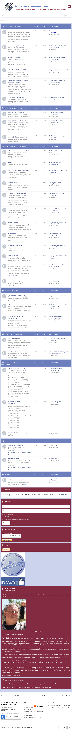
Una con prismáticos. (55, 233)
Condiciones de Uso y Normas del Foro (60, 708)
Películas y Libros (13, 352)
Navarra (19, 393)
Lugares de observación (15, 280)
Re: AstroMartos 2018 (55, 401)
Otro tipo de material (15, 459)
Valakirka (53, 122)
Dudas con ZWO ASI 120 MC (56, 193)
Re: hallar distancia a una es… (57, 112)
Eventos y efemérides (15, 245)
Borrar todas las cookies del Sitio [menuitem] (54, 695)
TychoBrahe (63, 494)
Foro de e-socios (13, 432)
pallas (53, 195)
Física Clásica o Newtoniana (16, 113)
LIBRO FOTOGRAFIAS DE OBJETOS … (59, 352)
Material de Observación (16, 445)
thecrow (53, 32)
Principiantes (12, 31)
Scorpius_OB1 (55, 224)
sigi (52, 184)
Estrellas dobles (13, 222)
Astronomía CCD (13, 255)
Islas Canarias (24, 391)
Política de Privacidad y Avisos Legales (60, 705)
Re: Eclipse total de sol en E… (57, 245)
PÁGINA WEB (8, 474)
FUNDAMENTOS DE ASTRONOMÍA (13, 26)
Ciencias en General (14, 338)
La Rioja (12, 393)
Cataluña (12, 386)
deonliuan (54, 403)
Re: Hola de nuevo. (54, 31)
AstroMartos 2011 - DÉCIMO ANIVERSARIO (21, 415)
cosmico (53, 137)
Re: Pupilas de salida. (55, 162)
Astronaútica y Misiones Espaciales (19, 46)
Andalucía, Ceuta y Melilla (22, 381)
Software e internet (14, 305)
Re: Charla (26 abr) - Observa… (57, 151)
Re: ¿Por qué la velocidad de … (57, 120)
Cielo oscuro (11, 265)
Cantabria (19, 383)
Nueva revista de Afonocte (56, 316)
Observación (12, 233)
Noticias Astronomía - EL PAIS (34, 717)
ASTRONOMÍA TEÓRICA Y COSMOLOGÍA (15, 108)
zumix (52, 172)
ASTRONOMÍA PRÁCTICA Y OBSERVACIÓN (15, 146)
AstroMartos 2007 (14, 422)
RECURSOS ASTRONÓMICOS (12, 290)
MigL (52, 99)
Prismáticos (11, 162)
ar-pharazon (54, 47)
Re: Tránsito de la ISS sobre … (57, 57)
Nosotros (53, 59)
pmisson (53, 247)
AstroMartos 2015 (20, 410)
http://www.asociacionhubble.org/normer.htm (19, 468)
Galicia (21, 389)
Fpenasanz (54, 282)
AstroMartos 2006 (14, 424)
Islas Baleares (13, 391)
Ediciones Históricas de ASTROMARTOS (15, 402)
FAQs (51, 710)
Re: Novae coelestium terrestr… (58, 97)
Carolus (53, 71)
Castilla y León (14, 384)
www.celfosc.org (12, 275)
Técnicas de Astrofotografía (17, 194)
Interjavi (53, 481)
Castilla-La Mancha (25, 384)
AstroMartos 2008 (14, 420)
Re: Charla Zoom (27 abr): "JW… (57, 46)
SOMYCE (28, 709)
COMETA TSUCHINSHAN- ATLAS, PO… (60, 69)
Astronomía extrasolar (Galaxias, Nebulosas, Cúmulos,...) (18, 81)
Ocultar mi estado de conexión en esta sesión (15, 519)
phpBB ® (10, 727)
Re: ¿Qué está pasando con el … (58, 479)
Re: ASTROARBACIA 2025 (56, 368)
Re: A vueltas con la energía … (57, 136)
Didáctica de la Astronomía (16, 295)
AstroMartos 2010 (15, 417)
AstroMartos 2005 (14, 426)
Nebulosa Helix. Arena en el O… (58, 209)
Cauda (53, 340)
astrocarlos (54, 370)
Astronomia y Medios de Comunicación (15, 317)
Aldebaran (54, 458)
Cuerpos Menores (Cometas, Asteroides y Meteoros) (17, 70)
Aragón (12, 383)
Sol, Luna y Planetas (14, 57)
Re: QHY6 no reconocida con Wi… (58, 305)
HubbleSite (29, 715)
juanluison (54, 210)
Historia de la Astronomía (16, 97)
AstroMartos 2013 (14, 413)
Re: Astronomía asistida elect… (58, 255)
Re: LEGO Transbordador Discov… (58, 295)
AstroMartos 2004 (14, 427)
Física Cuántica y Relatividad (17, 121)
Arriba (69, 695)
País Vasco (27, 393)
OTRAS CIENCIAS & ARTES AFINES (13, 334)
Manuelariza (54, 306)
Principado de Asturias (16, 395)
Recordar (5, 517)
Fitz (52, 257)
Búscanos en (30, 707)
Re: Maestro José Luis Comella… (58, 222)
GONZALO (54, 114)
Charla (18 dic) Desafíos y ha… (57, 80)
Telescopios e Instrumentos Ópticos (19, 151)
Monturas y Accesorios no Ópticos (18, 170)
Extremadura (13, 389)
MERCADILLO (8, 441)
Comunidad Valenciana (16, 388)
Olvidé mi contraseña (7, 514)
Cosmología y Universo (15, 136)
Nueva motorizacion (55, 182)
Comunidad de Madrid (23, 386)
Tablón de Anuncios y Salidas (17, 369)
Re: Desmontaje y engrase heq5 (58, 170)
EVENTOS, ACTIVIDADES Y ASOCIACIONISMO (9, 363)
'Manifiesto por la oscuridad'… (57, 265)
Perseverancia (55, 353)
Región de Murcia (14, 396)
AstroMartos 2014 (14, 412)
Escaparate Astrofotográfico (17, 209)
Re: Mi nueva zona (54, 280)
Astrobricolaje (12, 182)
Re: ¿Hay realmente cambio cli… (58, 338)
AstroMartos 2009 (14, 419)
